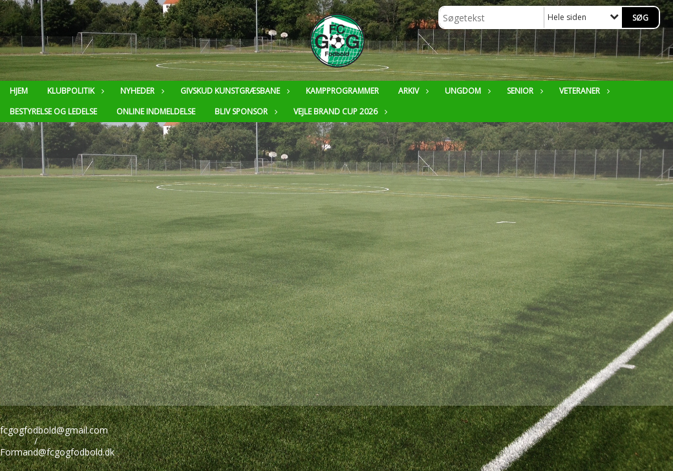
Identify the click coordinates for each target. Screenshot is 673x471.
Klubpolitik (74, 90)
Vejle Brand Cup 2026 (339, 111)
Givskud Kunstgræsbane (233, 90)
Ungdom (466, 90)
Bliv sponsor (244, 111)
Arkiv (411, 90)
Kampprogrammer (342, 90)
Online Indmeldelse (155, 111)
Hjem (19, 90)
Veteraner (582, 90)
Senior (523, 90)
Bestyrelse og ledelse (53, 111)
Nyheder (140, 90)
